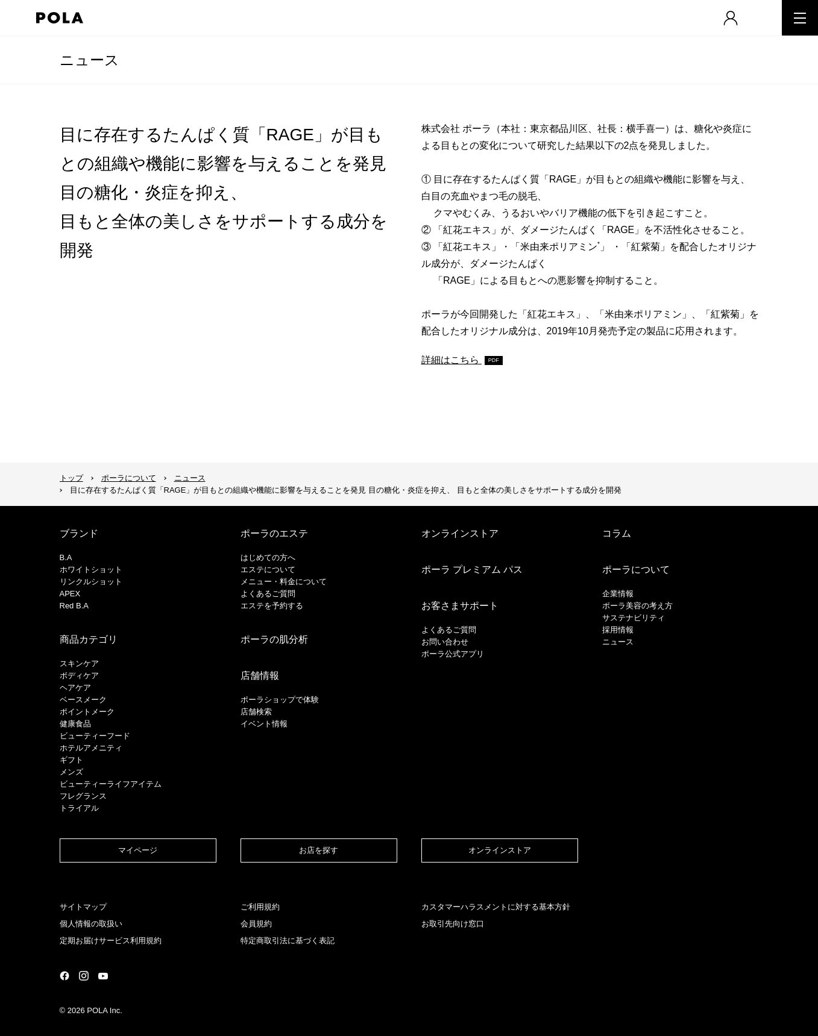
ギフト (71, 759)
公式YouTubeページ (103, 976)
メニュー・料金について (284, 581)
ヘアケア (75, 687)
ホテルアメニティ (91, 747)
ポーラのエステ (274, 533)
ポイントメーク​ (87, 711)
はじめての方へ (268, 557)
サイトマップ (83, 906)
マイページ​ (137, 850)
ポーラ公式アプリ (452, 653)
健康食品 (75, 723)
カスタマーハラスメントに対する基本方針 (495, 906)
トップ (71, 477)
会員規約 (256, 923)
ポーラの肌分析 (274, 639)
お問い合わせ (444, 641)
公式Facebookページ (64, 976)
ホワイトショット (91, 569)
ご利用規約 (260, 906)
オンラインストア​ (499, 850)
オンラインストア (460, 533)
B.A (66, 557)
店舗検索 (256, 711)
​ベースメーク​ (83, 699)
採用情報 (618, 629)
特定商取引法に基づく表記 (288, 940)
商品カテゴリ (89, 639)
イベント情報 (264, 723)
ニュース (89, 60)
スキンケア (79, 663)
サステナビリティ (633, 617)
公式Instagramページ (84, 976)
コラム (616, 533)
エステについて (268, 569)
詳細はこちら (451, 360)
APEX (70, 593)
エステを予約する (272, 605)
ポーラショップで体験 (280, 699)
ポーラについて (128, 477)
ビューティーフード (95, 735)
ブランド (79, 533)
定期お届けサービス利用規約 (111, 940)
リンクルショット (91, 581)
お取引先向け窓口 (452, 923)
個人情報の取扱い (91, 923)
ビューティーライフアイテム (111, 783)
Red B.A (74, 605)
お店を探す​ (318, 850)
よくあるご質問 (268, 593)
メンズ (71, 771)
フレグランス (83, 795)
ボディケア (79, 675)
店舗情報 (260, 675)
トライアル (79, 808)
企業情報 (618, 593)
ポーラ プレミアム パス (472, 569)
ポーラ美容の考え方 (637, 605)
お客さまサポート (460, 606)
